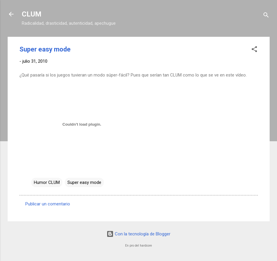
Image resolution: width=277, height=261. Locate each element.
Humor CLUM (47, 182)
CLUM (32, 14)
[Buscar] (266, 16)
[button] (254, 50)
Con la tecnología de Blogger (138, 234)
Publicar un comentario (47, 204)
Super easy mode (84, 182)
